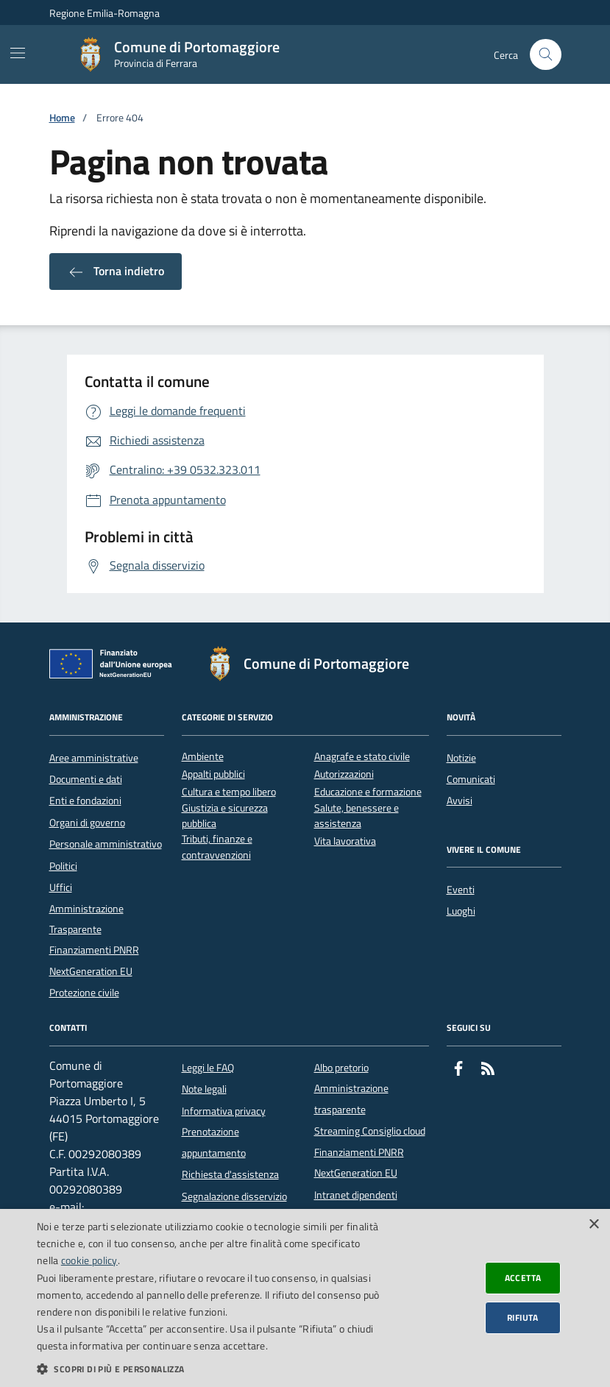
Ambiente (203, 757)
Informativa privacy (224, 1111)
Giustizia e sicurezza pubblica (225, 816)
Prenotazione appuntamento (214, 1142)
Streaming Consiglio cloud (369, 1131)
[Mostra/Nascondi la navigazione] (17, 53)
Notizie (461, 758)
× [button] (593, 1224)
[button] (208, 1368)
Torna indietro (115, 271)
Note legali (204, 1089)
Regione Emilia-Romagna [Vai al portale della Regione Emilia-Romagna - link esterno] (104, 13)
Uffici (60, 887)
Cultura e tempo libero (229, 792)
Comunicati (471, 779)
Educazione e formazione (368, 792)
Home (62, 118)
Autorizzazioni (344, 774)
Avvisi (459, 800)
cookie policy (89, 1260)
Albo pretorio (341, 1068)
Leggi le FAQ (208, 1068)
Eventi (461, 889)
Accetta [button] (523, 1278)
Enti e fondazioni (85, 800)
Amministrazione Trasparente (86, 919)
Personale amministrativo (105, 844)
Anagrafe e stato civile (362, 757)
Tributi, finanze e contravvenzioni (217, 846)
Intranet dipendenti (355, 1195)
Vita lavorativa (345, 841)
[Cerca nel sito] (545, 55)
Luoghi (461, 911)
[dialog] (305, 1298)
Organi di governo (87, 823)
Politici (63, 866)
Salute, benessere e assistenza (356, 816)
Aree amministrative (93, 758)
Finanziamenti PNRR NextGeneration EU (94, 960)
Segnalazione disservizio (234, 1196)
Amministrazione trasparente (351, 1098)
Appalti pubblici (213, 774)
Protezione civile (84, 993)
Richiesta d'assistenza (230, 1174)
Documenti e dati (85, 779)
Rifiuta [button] (523, 1317)
